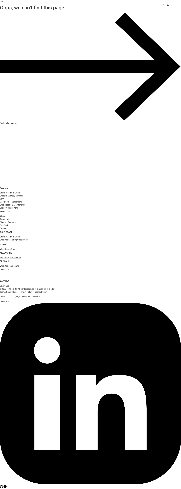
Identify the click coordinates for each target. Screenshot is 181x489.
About (151, 5)
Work (140, 5)
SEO (95, 5)
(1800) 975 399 (5, 275)
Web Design (83, 5)
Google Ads (116, 5)
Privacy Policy (26, 292)
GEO (104, 5)
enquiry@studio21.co (7, 278)
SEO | (14, 240)
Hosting (130, 5)
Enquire (166, 5)
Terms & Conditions (9, 292)
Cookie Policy (41, 292)
